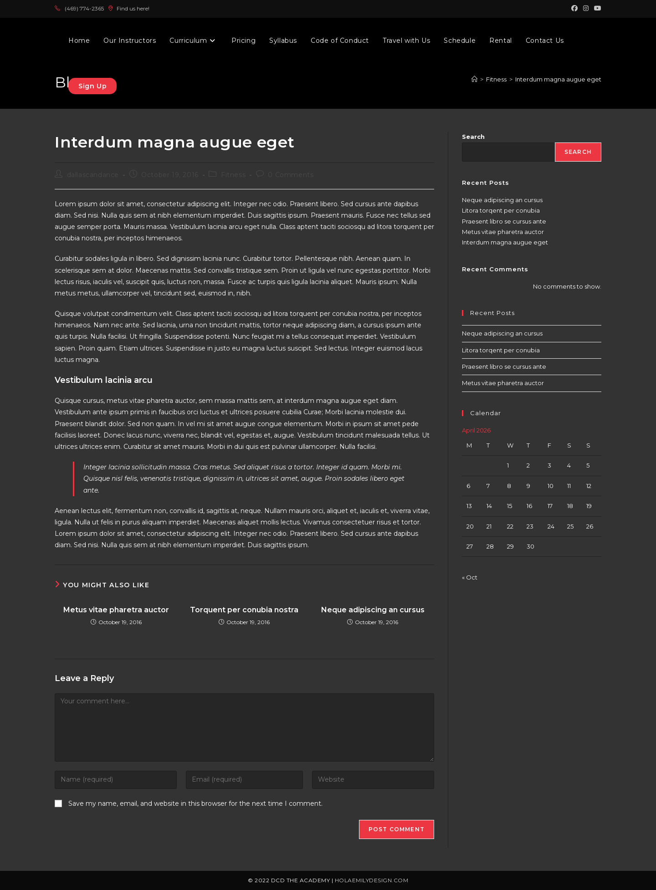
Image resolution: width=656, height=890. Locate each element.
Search (473, 136)
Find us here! (128, 8)
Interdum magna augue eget (505, 242)
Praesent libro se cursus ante (504, 221)
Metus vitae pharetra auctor (116, 609)
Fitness (233, 175)
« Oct (469, 577)
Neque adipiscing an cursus (373, 609)
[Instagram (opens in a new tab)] (585, 8)
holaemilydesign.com (372, 880)
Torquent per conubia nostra (244, 609)
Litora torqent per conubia (501, 210)
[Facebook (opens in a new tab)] (574, 8)
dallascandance (93, 175)
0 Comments (290, 175)
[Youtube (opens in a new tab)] (596, 8)
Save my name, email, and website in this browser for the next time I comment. (195, 803)
